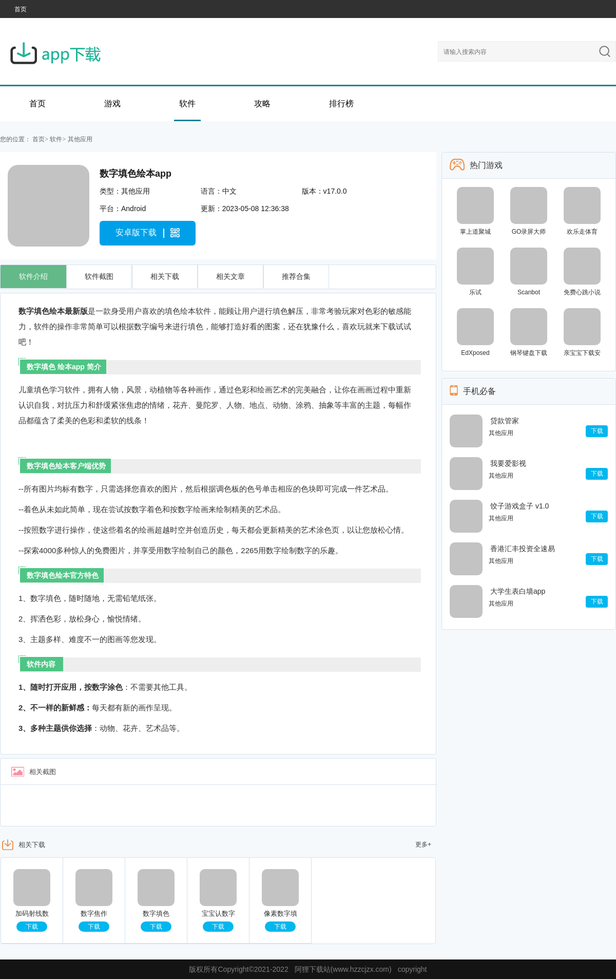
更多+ (423, 844)
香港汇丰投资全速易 (522, 548)
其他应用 (80, 139)
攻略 (262, 103)
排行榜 (341, 103)
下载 (32, 926)
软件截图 (99, 276)
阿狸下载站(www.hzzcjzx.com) (343, 969)
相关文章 (230, 276)
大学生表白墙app (517, 591)
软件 (187, 103)
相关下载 (164, 276)
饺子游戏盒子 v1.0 (519, 506)
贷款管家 (504, 421)
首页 (20, 9)
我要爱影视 (508, 463)
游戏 (112, 103)
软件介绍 (33, 276)
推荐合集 (296, 276)
